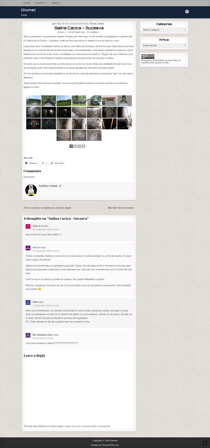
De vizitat (74, 23)
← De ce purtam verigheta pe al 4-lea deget (46, 207)
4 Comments (94, 32)
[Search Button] (187, 11)
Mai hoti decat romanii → (122, 207)
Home (27, 3)
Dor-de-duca (83, 23)
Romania (101, 23)
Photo (40, 3)
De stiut (66, 23)
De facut (58, 23)
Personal (93, 23)
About (56, 3)
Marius (36, 247)
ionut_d (63, 32)
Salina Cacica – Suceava (79, 28)
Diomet (28, 10)
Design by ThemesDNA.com (105, 445)
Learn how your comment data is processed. (88, 426)
